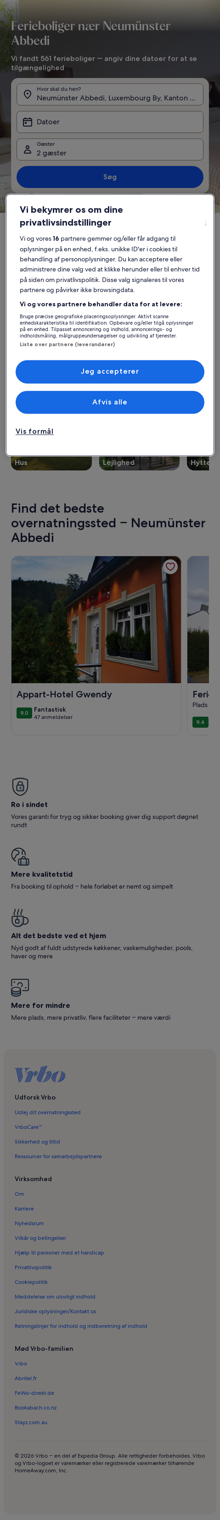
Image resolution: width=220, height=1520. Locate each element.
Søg (110, 176)
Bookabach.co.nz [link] (35, 1407)
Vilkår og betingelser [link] (40, 1238)
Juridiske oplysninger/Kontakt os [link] (55, 1311)
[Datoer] (110, 122)
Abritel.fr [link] (26, 1378)
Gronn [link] (43, 234)
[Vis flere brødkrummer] (19, 234)
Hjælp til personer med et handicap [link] (59, 1252)
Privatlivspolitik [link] (33, 1267)
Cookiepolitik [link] (31, 1282)
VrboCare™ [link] (28, 1127)
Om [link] (19, 1194)
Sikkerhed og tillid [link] (37, 1141)
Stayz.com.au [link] (31, 1422)
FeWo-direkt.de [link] (34, 1393)
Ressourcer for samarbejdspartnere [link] (58, 1156)
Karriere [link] (24, 1208)
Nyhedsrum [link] (29, 1223)
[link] (170, 566)
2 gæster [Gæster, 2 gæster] (52, 153)
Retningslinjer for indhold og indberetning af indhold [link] (81, 1326)
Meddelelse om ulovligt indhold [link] (55, 1296)
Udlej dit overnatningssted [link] (48, 1112)
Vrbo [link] (21, 1363)
